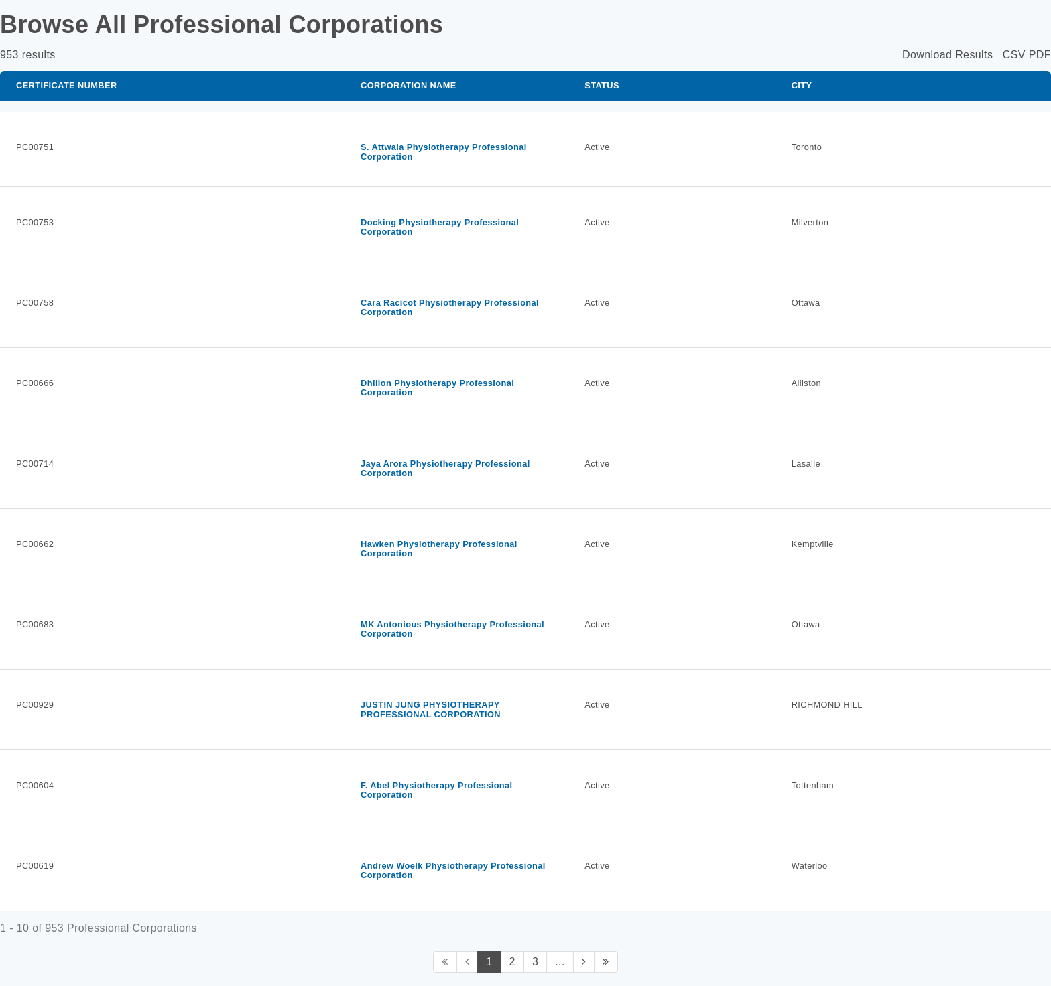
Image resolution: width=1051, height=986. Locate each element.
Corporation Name (408, 85)
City (802, 85)
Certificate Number (66, 85)
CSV (1014, 54)
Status (601, 85)
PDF (1040, 54)
